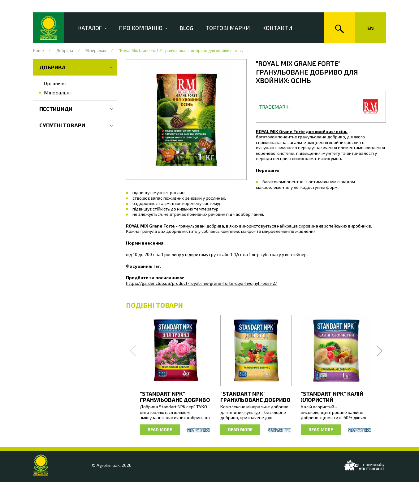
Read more (160, 429)
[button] (186, 119)
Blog (191, 27)
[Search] (339, 27)
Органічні (55, 83)
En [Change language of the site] (370, 28)
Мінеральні (95, 50)
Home (38, 50)
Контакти (282, 27)
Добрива (64, 50)
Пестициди (55, 108)
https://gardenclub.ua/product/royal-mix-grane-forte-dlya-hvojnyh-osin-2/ (201, 283)
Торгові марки (232, 27)
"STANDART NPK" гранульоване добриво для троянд (175, 399)
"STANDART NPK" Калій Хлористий (332, 396)
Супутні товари (62, 125)
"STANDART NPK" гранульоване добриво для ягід (255, 399)
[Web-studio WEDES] (364, 465)
